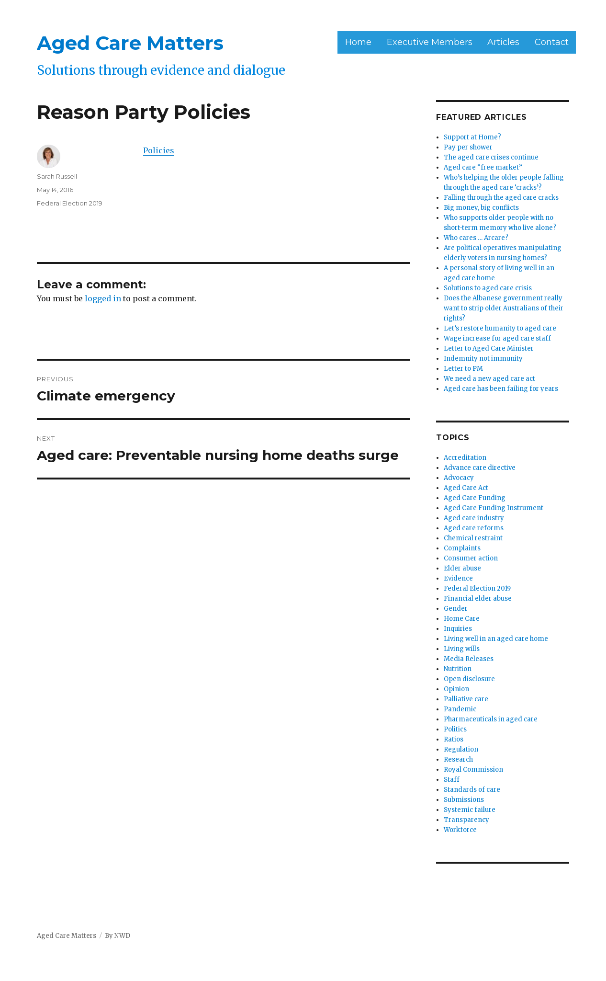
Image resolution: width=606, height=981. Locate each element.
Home (358, 42)
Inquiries (458, 629)
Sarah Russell (57, 176)
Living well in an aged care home (496, 639)
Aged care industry (474, 518)
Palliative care (466, 699)
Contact (552, 42)
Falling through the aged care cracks (501, 198)
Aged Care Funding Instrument (493, 508)
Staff (452, 780)
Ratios (453, 739)
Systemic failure (469, 810)
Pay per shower (468, 147)
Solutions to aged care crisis (488, 288)
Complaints (462, 548)
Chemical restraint (473, 538)
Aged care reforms (474, 528)
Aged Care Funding (474, 498)
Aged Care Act (466, 488)
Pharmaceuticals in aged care (491, 719)
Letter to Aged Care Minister (489, 348)
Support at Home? (472, 137)
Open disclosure (469, 679)
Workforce (460, 830)
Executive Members (429, 42)
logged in (103, 298)
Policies (158, 150)
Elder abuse (462, 568)
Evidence (458, 578)
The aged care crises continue (491, 157)
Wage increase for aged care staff (497, 338)
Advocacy (459, 478)
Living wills (462, 649)
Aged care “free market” (483, 167)
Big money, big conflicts (481, 208)
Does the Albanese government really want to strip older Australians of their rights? (503, 308)
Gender (456, 609)
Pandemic (460, 709)
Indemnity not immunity (483, 358)
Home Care (462, 619)
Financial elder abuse (478, 598)
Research (458, 759)
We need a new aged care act (489, 379)
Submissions (464, 800)
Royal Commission (473, 769)
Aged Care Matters (130, 43)
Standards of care (472, 790)
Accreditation (465, 458)
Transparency (466, 820)
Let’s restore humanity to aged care (500, 328)
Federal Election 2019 (69, 203)
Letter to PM (463, 369)
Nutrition (457, 669)
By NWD (117, 936)
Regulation (461, 749)
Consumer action (471, 558)
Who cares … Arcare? (476, 238)
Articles (503, 42)
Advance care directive (480, 468)
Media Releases (469, 659)
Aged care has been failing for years (501, 389)
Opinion (456, 689)
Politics (455, 729)
